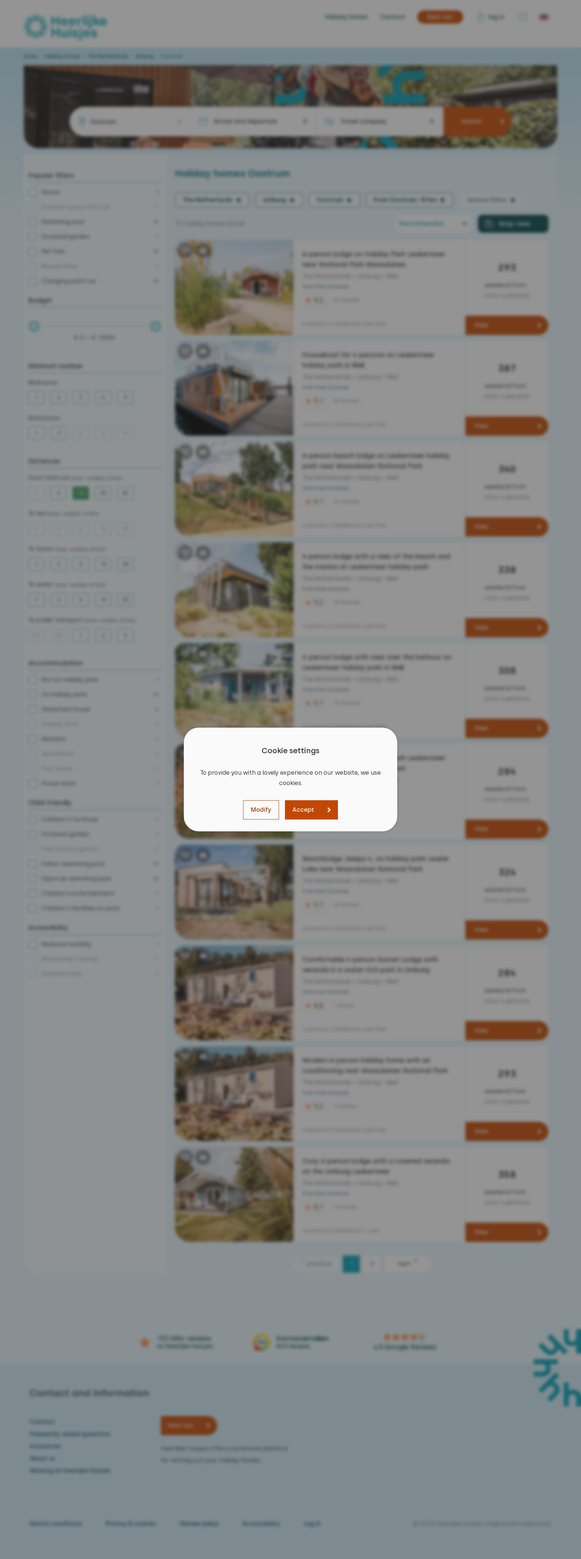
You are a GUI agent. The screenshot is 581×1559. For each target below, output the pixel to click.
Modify (261, 809)
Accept (303, 809)
